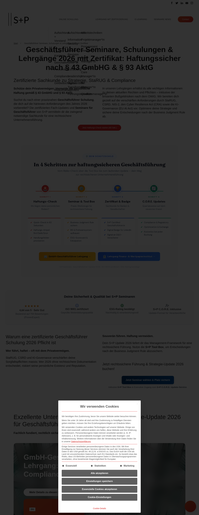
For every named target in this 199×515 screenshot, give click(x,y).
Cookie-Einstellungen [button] (99, 497)
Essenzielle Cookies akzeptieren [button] (99, 489)
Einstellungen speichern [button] (99, 481)
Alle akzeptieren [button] (99, 473)
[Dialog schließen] (137, 404)
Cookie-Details (99, 508)
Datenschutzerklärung (81, 441)
